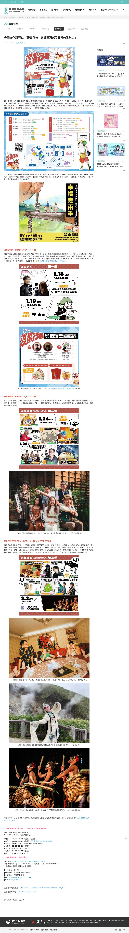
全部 (9, 29)
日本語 (7, 2)
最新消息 (32, 10)
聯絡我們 (104, 10)
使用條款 (44, 930)
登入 (122, 2)
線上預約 (55, 10)
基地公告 (20, 29)
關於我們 (92, 10)
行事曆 (21, 2)
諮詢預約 (67, 10)
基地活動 (43, 10)
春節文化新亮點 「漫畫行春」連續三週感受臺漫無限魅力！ (46, 17)
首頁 (5, 17)
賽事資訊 (71, 29)
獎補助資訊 (85, 29)
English (13, 2)
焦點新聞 (33, 29)
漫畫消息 (45, 29)
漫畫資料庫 (80, 10)
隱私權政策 (34, 930)
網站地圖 (53, 930)
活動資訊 (21, 17)
